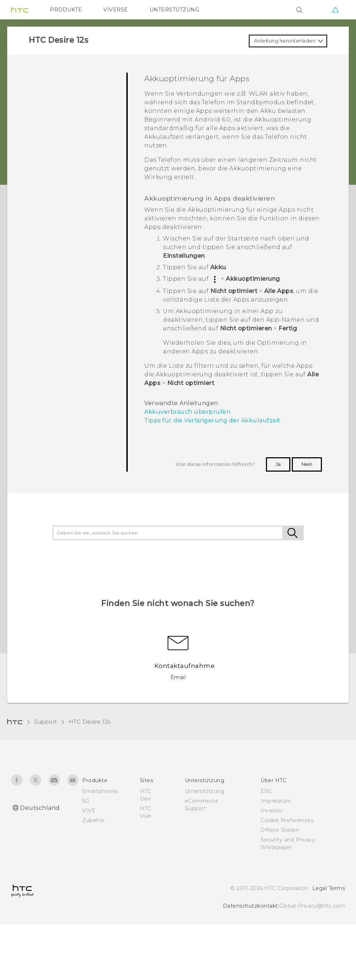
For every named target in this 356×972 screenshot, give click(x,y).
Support (45, 721)
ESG (266, 791)
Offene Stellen (280, 830)
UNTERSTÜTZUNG (175, 9)
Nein (306, 464)
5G (85, 801)
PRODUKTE (66, 9)
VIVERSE (115, 9)
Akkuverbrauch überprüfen (187, 411)
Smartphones (100, 791)
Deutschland (40, 807)
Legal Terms (328, 888)
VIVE (88, 810)
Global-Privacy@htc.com (312, 906)
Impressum (276, 801)
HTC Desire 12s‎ (90, 721)
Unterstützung (205, 791)
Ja (278, 464)
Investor (272, 810)
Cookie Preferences (287, 820)
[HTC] (19, 9)
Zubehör (93, 820)
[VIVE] (335, 10)
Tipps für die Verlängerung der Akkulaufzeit (212, 420)
